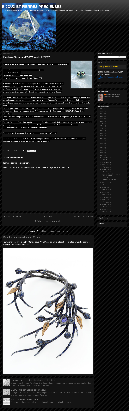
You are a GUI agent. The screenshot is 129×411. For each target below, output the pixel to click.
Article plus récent (12, 216)
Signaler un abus (104, 218)
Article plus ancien (83, 216)
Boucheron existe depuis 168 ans (21, 237)
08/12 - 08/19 (106, 167)
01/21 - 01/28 (106, 207)
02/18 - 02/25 (106, 199)
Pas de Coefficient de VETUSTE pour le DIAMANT (110, 174)
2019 (101, 126)
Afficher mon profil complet (111, 96)
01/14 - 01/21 (106, 209)
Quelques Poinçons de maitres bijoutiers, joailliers (32, 380)
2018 (101, 128)
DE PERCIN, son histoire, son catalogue (28, 390)
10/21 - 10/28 (106, 162)
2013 (101, 140)
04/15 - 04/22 (106, 190)
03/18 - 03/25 (106, 194)
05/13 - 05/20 (106, 185)
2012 (101, 143)
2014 (101, 138)
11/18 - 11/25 (106, 157)
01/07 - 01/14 (106, 212)
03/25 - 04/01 (106, 192)
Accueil (48, 216)
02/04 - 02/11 (106, 202)
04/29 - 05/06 (106, 187)
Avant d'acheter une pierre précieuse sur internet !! (108, 178)
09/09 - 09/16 (106, 164)
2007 (101, 155)
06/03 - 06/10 (106, 182)
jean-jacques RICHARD (113, 94)
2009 (101, 150)
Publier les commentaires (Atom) (54, 231)
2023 (101, 116)
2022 (101, 118)
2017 (101, 131)
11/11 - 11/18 (106, 159)
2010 (101, 148)
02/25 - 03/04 (106, 197)
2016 (101, 133)
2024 (101, 113)
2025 (101, 111)
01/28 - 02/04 (106, 204)
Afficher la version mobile (48, 221)
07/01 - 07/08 (106, 172)
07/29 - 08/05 (106, 169)
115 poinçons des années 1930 (24, 399)
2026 (101, 109)
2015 (101, 135)
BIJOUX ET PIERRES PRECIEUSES (32, 7)
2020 (101, 123)
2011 (101, 145)
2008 (101, 152)
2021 (101, 121)
